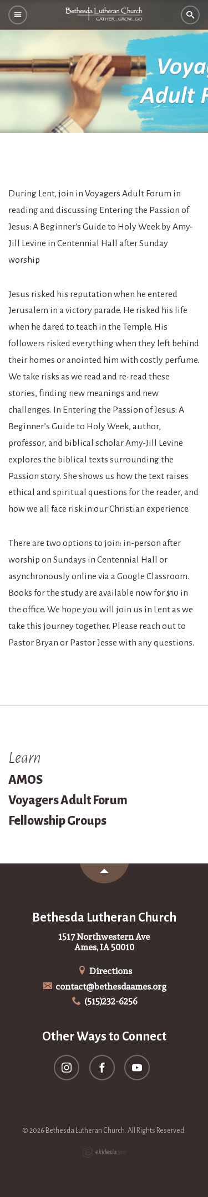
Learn (24, 758)
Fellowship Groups (57, 821)
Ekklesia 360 (104, 1152)
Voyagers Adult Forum (68, 800)
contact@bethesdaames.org (104, 986)
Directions (104, 971)
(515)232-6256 (104, 1001)
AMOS (25, 780)
